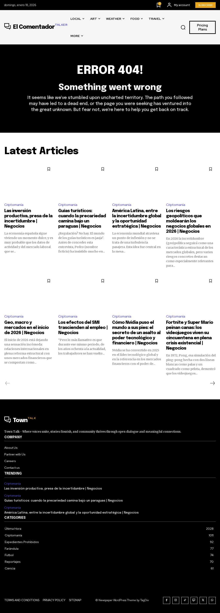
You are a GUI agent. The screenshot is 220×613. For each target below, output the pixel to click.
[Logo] (35, 27)
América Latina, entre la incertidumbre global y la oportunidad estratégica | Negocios (71, 512)
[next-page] (212, 383)
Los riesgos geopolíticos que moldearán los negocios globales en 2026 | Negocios (188, 221)
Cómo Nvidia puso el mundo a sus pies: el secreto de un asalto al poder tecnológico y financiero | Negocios (136, 332)
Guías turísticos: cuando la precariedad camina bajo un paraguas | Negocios (63, 500)
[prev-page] (7, 383)
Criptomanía (13, 204)
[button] (183, 27)
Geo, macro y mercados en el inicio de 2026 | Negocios (26, 327)
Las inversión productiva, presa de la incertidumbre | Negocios (53, 488)
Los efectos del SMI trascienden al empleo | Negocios (83, 327)
